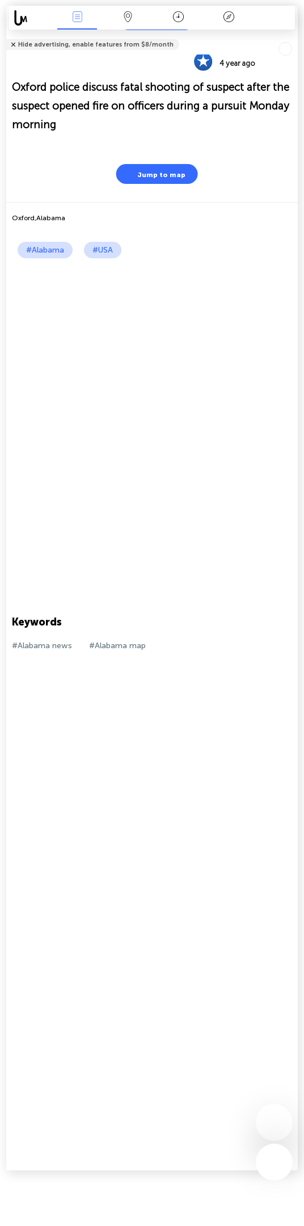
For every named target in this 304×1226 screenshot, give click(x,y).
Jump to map (154, 174)
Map (127, 18)
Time (178, 18)
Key (228, 18)
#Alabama (45, 250)
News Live (77, 18)
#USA (102, 250)
